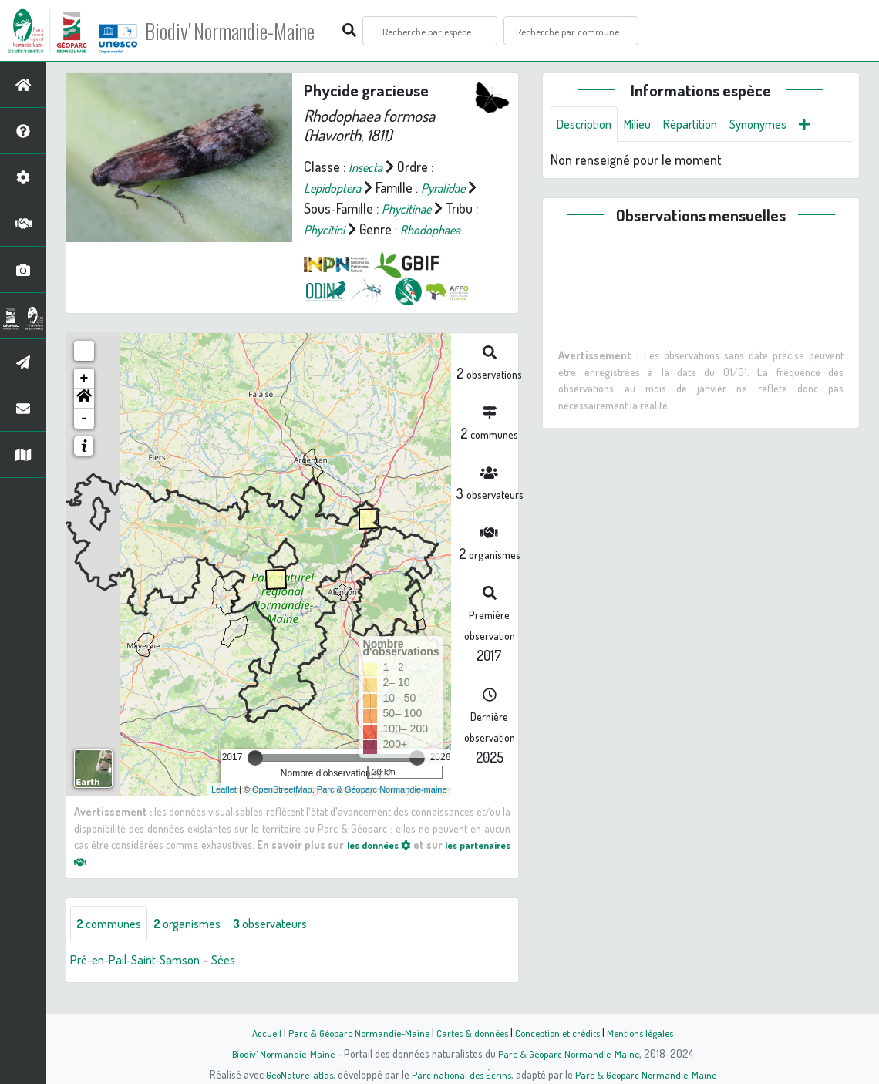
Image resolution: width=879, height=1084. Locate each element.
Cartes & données (471, 1032)
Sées (239, 982)
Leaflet (224, 810)
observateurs (290, 945)
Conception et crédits (561, 1032)
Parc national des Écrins (460, 1074)
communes (112, 945)
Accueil (255, 1032)
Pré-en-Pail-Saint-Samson (142, 982)
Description (587, 124)
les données (413, 865)
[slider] (255, 778)
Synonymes (778, 124)
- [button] (84, 439)
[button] (84, 419)
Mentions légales (649, 1032)
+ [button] (84, 399)
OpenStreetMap (282, 810)
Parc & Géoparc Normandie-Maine (352, 1032)
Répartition (704, 124)
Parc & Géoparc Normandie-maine (382, 810)
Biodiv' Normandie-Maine (253, 30)
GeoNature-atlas (294, 1074)
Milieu (646, 124)
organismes (198, 945)
